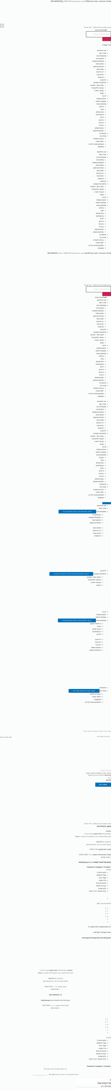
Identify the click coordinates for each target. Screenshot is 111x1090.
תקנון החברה (101, 873)
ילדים (102, 117)
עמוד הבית (107, 731)
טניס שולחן (100, 112)
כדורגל (101, 125)
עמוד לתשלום (101, 875)
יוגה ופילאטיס (101, 50)
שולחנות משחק (98, 131)
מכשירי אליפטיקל (98, 88)
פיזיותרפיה (102, 133)
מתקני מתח (100, 64)
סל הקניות (102, 881)
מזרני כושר (102, 53)
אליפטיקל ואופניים (99, 82)
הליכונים (103, 80)
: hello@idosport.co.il (94, 863)
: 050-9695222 (104, 827)
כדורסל (101, 123)
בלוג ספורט (102, 889)
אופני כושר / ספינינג (97, 85)
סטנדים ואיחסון (98, 67)
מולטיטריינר (100, 59)
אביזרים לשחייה (98, 139)
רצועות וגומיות (101, 99)
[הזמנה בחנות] (100, 736)
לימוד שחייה (100, 141)
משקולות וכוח (101, 56)
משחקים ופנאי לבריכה (96, 144)
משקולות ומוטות (98, 61)
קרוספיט (101, 77)
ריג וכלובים (100, 72)
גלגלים (101, 107)
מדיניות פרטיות (101, 883)
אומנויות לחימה (101, 101)
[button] (2, 26)
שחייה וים (103, 136)
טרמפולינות (100, 115)
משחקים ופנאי (101, 104)
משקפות (101, 147)
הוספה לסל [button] (103, 785)
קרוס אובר (100, 74)
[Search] (106, 39)
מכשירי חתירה (99, 91)
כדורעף (101, 120)
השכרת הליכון (101, 899)
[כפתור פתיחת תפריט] (106, 503)
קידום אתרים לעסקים (85, 932)
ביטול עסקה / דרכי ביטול (97, 891)
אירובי (104, 96)
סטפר (102, 93)
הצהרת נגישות (101, 886)
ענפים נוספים (99, 128)
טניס (102, 109)
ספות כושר (100, 69)
